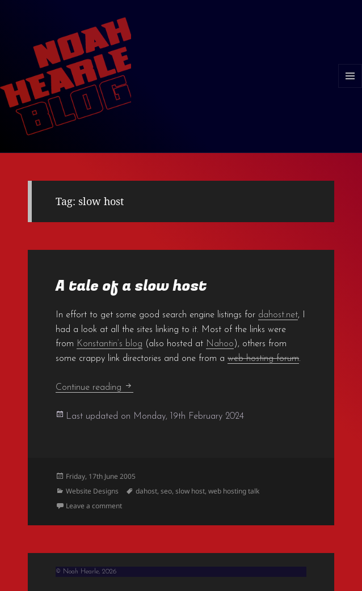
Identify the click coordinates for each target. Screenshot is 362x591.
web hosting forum (263, 358)
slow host (190, 491)
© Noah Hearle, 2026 (86, 571)
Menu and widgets (350, 87)
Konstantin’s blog (109, 343)
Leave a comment (94, 506)
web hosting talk (233, 491)
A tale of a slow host (131, 286)
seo (166, 491)
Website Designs (92, 491)
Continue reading (94, 387)
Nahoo (220, 343)
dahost (146, 491)
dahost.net (278, 315)
